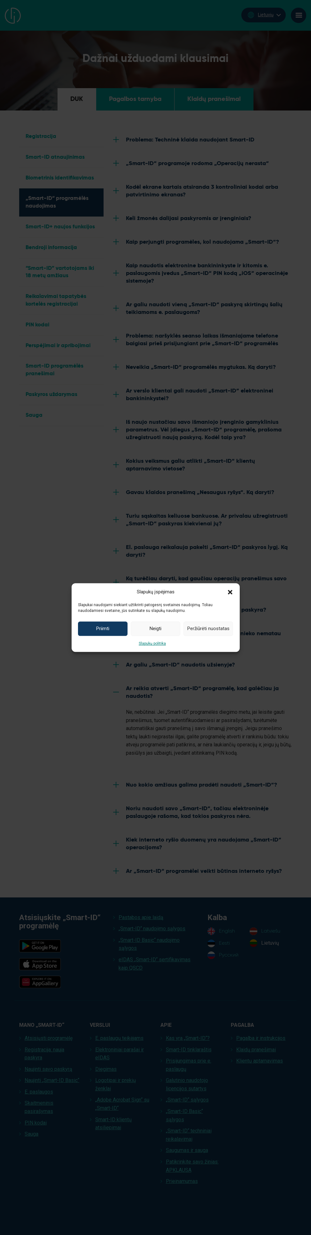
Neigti (155, 628)
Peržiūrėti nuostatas (208, 628)
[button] (230, 592)
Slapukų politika (152, 643)
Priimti (102, 628)
